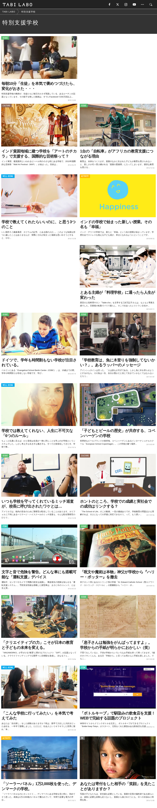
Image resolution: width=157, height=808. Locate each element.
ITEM (5, 526)
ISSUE (5, 38)
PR (82, 247)
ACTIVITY (85, 176)
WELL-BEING (8, 176)
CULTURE (6, 106)
